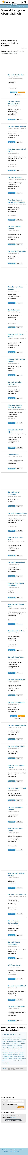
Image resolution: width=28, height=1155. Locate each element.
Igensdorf (16, 1052)
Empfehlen (13, 92)
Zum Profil (17, 94)
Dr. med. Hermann (17, 513)
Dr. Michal (14, 310)
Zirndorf (10, 1037)
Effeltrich (20, 1060)
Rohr (23, 1056)
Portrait (15, 53)
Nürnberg (6, 1034)
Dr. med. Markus (14, 922)
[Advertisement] (14, 63)
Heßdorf (19, 1056)
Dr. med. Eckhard (17, 895)
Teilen (4, 1068)
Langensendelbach (13, 1060)
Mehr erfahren (13, 1117)
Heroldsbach (11, 1052)
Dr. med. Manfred (17, 986)
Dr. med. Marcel (16, 679)
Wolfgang (14, 965)
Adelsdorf (4, 1047)
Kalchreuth (15, 1058)
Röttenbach (21, 1052)
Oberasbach (5, 1039)
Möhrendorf (21, 1054)
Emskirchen (5, 1050)
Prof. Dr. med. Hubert (16, 584)
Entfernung (15, 51)
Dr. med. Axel (15, 177)
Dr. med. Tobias (16, 702)
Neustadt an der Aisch (11, 1041)
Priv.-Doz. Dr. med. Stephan (15, 406)
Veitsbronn (14, 1047)
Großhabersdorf (6, 1056)
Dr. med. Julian (16, 746)
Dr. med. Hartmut (16, 562)
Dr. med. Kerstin (16, 75)
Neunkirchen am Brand (11, 1045)
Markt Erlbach (11, 1050)
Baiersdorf (9, 1047)
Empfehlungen (5, 53)
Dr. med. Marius (17, 251)
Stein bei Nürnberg (16, 1039)
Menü (14, 4)
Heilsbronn (23, 1043)
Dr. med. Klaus (16, 657)
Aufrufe (10, 53)
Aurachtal (24, 1058)
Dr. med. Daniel (17, 788)
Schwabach (21, 1034)
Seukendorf (10, 1058)
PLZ (20, 51)
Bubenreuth (10, 1054)
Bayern (16, 6)
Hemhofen (22, 1050)
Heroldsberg (19, 1045)
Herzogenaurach (17, 1037)
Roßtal (19, 1043)
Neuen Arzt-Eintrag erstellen (13, 1120)
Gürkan (13, 454)
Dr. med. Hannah (17, 725)
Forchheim (5, 1037)
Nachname (9, 51)
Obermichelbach (22, 6)
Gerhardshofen (6, 1062)
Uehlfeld (20, 1058)
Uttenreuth (5, 1054)
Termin (21, 92)
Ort (23, 51)
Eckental (10, 1039)
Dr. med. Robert (14, 943)
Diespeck (15, 1056)
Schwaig (4, 1045)
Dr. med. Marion (14, 493)
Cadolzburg (14, 1043)
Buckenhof (5, 1058)
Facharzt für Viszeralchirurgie (7, 6)
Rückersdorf (15, 1054)
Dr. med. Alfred (17, 126)
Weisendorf (19, 1047)
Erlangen (15, 1034)
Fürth (11, 1034)
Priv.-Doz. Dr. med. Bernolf (16, 201)
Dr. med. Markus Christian (14, 103)
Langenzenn (8, 1043)
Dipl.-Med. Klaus (16, 631)
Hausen (11, 1056)
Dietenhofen (16, 1050)
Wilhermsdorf (5, 1052)
